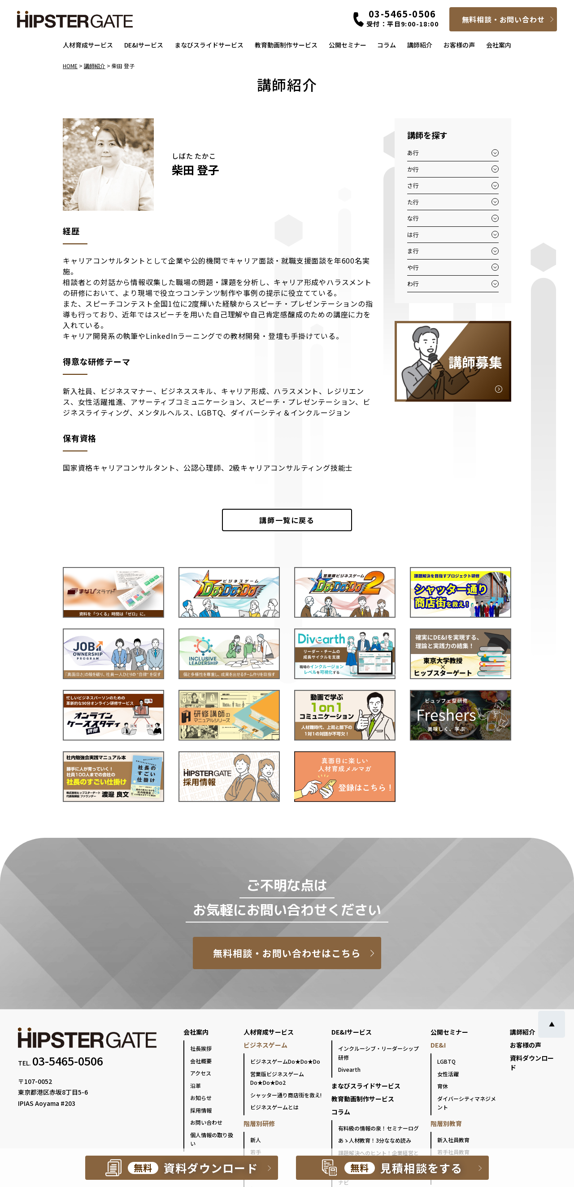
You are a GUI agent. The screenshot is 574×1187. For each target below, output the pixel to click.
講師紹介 (419, 44)
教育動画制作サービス (286, 44)
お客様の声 (459, 44)
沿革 (195, 1085)
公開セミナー (347, 44)
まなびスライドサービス (209, 44)
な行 (413, 218)
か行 (413, 169)
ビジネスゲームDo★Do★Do (285, 1061)
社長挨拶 (201, 1048)
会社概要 (201, 1061)
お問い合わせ (206, 1122)
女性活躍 (448, 1074)
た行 (413, 202)
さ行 (413, 185)
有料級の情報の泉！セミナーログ (378, 1128)
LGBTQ (446, 1061)
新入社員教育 (453, 1140)
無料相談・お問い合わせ (503, 19)
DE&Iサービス (143, 44)
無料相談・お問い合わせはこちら (287, 953)
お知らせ (201, 1097)
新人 (255, 1140)
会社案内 (498, 44)
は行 (413, 234)
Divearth (349, 1069)
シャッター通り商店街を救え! (286, 1095)
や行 (413, 267)
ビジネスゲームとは (274, 1107)
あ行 (413, 152)
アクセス (200, 1073)
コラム (386, 44)
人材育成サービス (88, 44)
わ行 (413, 283)
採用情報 (201, 1110)
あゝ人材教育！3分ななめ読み (374, 1140)
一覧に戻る (286, 520)
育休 (442, 1086)
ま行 (413, 251)
